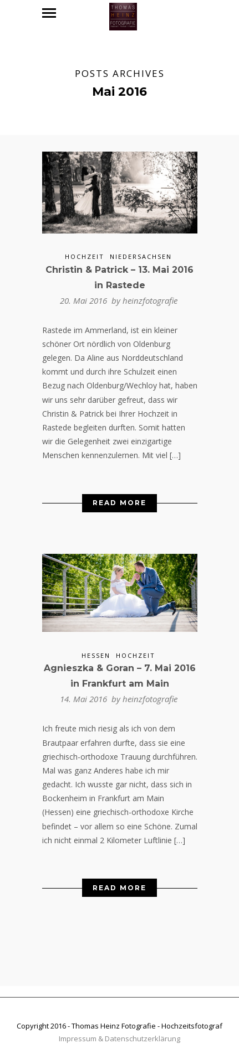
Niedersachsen (141, 251)
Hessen (96, 650)
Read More (119, 498)
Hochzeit (84, 251)
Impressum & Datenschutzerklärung (119, 1034)
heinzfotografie (150, 295)
